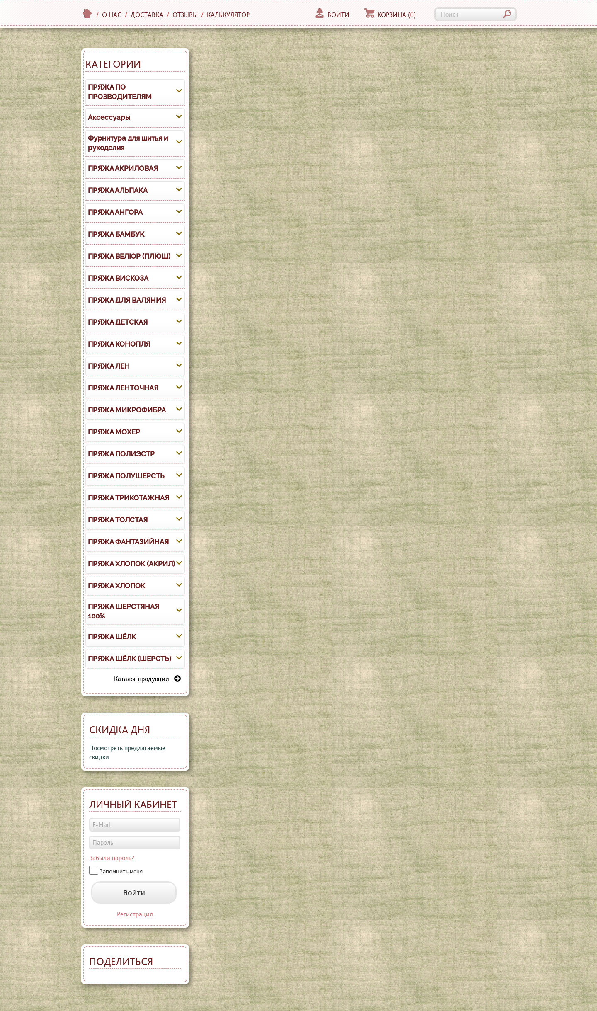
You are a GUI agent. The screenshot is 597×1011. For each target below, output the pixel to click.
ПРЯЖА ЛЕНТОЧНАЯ (123, 388)
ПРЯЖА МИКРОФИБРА (127, 410)
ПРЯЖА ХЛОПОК (116, 586)
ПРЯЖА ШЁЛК (112, 637)
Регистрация (135, 914)
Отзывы (185, 15)
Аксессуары (109, 117)
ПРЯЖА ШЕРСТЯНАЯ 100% (123, 611)
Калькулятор (228, 15)
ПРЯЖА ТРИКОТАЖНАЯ (128, 498)
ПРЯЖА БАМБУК (116, 234)
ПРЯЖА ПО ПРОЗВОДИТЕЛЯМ (120, 92)
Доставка (147, 15)
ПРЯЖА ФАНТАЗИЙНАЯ (128, 542)
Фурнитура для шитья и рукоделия (128, 143)
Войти (331, 15)
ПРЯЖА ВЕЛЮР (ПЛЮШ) (129, 256)
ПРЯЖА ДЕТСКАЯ (118, 322)
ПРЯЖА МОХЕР (114, 432)
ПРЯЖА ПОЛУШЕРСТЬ (126, 476)
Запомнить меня (121, 871)
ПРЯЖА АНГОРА (115, 212)
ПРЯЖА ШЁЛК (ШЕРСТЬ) (129, 659)
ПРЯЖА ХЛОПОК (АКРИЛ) (131, 564)
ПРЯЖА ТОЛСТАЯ (118, 520)
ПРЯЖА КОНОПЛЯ (119, 344)
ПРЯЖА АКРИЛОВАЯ (123, 168)
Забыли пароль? (111, 858)
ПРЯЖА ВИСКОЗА (118, 278)
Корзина (390, 15)
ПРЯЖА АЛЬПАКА (118, 190)
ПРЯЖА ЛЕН (109, 366)
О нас (111, 15)
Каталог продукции (147, 679)
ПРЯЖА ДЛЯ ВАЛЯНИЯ (127, 300)
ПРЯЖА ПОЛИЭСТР (121, 454)
